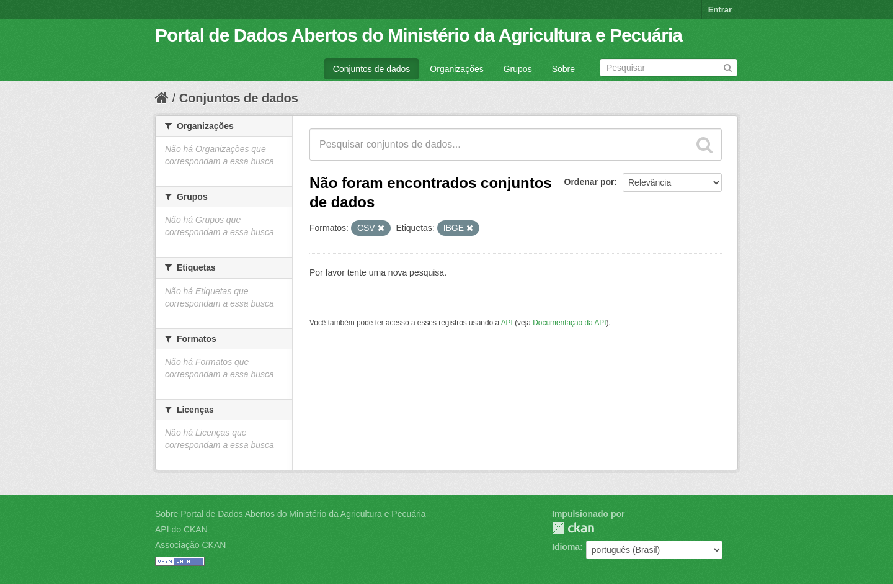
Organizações (456, 69)
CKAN (573, 527)
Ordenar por (589, 182)
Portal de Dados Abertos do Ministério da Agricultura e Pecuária (418, 35)
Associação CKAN (190, 545)
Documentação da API (569, 322)
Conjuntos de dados (372, 69)
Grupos (518, 69)
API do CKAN (181, 529)
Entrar (720, 9)
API (507, 322)
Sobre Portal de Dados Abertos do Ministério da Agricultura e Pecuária (290, 514)
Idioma (566, 547)
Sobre (563, 69)
